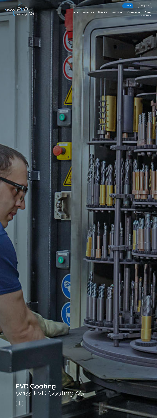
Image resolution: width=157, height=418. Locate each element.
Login (128, 5)
